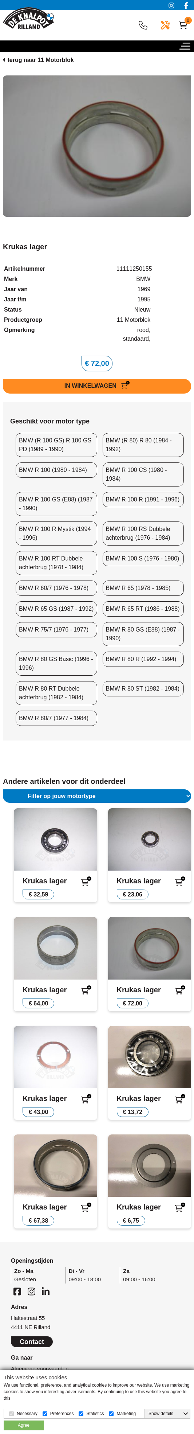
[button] (186, 48)
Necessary (27, 1413)
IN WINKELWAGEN (91, 386)
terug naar (38, 60)
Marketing (126, 1413)
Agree (23, 1425)
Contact (32, 1341)
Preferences (62, 1413)
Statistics (95, 1413)
